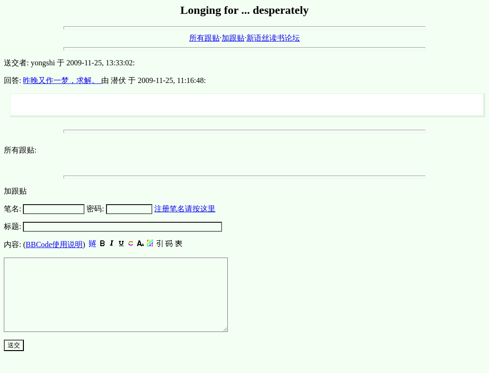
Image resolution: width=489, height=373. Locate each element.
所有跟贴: (20, 150)
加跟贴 (233, 38)
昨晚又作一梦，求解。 (62, 80)
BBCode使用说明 (54, 244)
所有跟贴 (204, 38)
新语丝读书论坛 (273, 38)
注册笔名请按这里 (184, 209)
